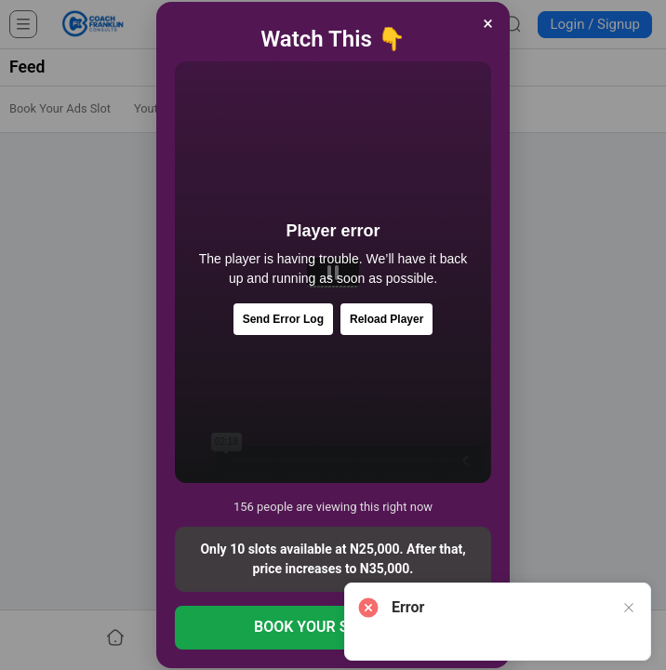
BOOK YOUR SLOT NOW (333, 627)
